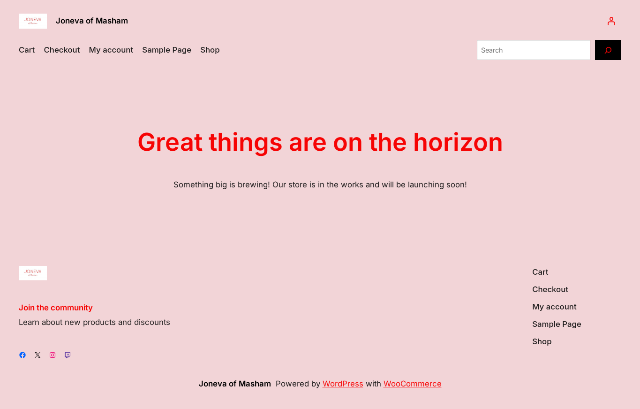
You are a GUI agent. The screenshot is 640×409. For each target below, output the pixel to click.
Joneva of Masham (92, 20)
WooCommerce (413, 383)
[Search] (608, 50)
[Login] (611, 21)
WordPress (343, 383)
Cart (27, 49)
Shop (209, 49)
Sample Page (166, 49)
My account (111, 49)
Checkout (62, 49)
